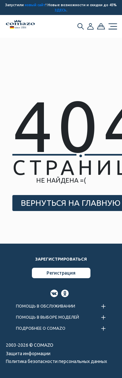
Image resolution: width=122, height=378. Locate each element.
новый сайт (35, 5)
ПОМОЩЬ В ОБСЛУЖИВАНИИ (45, 306)
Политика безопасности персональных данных (56, 361)
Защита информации (28, 353)
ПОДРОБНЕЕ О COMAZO (40, 328)
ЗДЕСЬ (60, 10)
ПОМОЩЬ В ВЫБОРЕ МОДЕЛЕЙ (47, 317)
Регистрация (61, 273)
